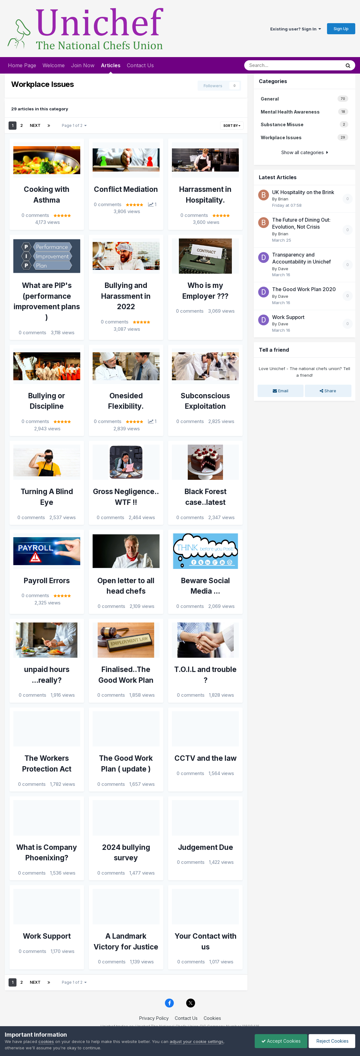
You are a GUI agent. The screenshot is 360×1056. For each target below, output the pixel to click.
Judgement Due (205, 847)
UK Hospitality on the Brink (303, 192)
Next (35, 125)
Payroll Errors (47, 580)
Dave (283, 268)
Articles (111, 68)
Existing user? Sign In (295, 28)
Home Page (22, 65)
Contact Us (140, 65)
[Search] (279, 65)
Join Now (83, 65)
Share (328, 390)
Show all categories (304, 152)
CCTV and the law (205, 758)
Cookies (212, 1018)
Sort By (231, 125)
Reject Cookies (332, 1041)
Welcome (54, 65)
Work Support (47, 936)
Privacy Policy (154, 1018)
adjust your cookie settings (196, 1041)
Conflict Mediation (126, 189)
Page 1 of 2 (74, 125)
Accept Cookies (281, 1041)
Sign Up (341, 28)
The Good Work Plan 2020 (304, 289)
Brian (283, 198)
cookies (46, 1041)
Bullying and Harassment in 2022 (126, 296)
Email (280, 390)
